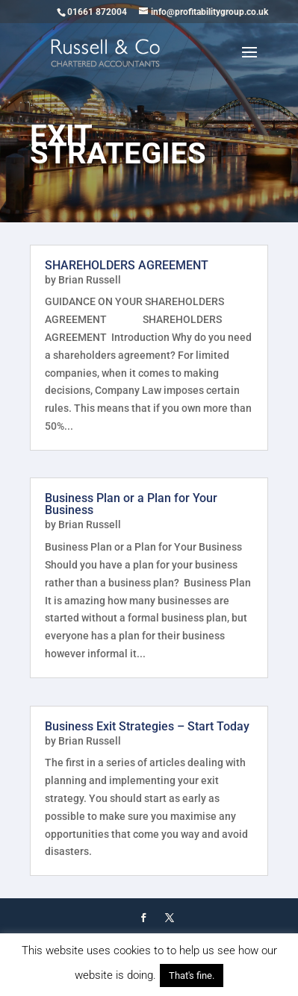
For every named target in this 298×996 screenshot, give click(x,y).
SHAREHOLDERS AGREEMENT (126, 265)
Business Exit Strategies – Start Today (147, 726)
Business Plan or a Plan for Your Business (131, 504)
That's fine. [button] (191, 975)
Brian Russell (89, 280)
